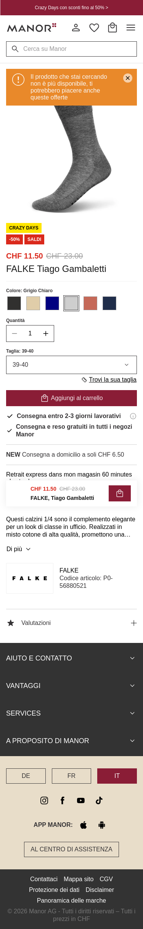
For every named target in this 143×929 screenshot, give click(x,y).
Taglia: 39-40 (20, 351)
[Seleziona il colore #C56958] (90, 303)
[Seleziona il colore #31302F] (14, 303)
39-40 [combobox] (71, 365)
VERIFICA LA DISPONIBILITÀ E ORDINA (71, 498)
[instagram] (44, 800)
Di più (19, 549)
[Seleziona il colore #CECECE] (71, 303)
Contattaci (44, 879)
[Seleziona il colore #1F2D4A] (109, 303)
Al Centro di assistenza (71, 849)
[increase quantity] (46, 333)
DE (26, 776)
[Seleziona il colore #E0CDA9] (33, 303)
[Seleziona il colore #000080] (52, 303)
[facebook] (62, 800)
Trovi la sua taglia (109, 380)
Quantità (15, 320)
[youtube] (80, 800)
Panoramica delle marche (71, 900)
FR (71, 776)
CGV (106, 879)
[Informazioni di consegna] (133, 416)
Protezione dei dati (54, 890)
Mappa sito (78, 879)
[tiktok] (99, 800)
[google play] (101, 825)
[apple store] (83, 825)
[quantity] (30, 333)
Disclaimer (99, 890)
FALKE (69, 570)
